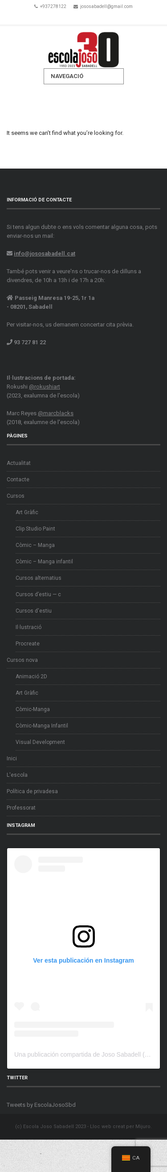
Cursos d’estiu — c (38, 594)
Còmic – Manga (35, 545)
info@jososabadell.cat (44, 253)
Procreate (28, 644)
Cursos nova (22, 660)
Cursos (15, 496)
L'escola (17, 775)
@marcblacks (55, 413)
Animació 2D (31, 676)
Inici (12, 758)
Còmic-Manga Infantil (42, 726)
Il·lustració (28, 627)
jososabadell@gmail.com (106, 6)
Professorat (21, 808)
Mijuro (143, 1126)
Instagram (96, 16)
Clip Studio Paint (35, 529)
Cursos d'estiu (34, 611)
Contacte (18, 479)
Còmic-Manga (33, 709)
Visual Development (40, 742)
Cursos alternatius (38, 578)
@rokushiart (44, 386)
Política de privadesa (32, 791)
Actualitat (19, 463)
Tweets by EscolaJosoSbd (41, 1104)
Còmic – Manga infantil (44, 561)
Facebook (71, 16)
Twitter (83, 16)
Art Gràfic (27, 512)
